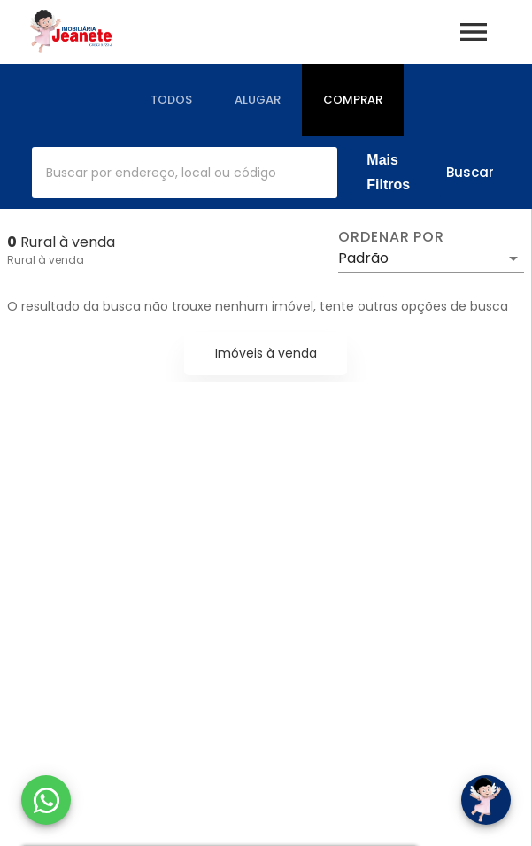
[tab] (171, 100)
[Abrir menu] (473, 32)
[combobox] (184, 172)
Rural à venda (45, 259)
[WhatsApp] (46, 800)
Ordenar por (391, 237)
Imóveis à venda (266, 353)
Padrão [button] (363, 258)
